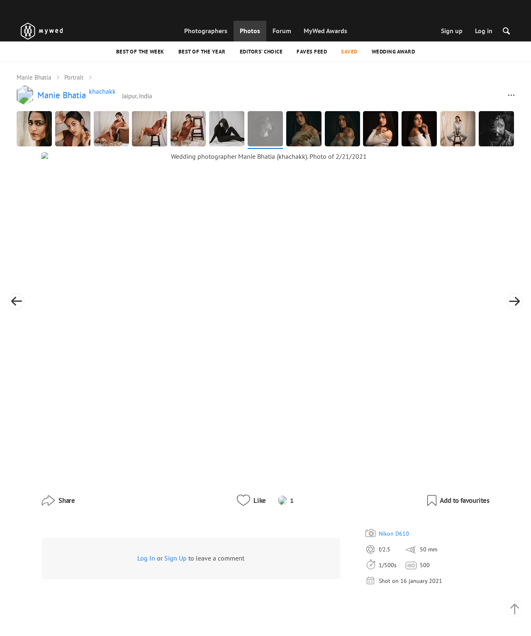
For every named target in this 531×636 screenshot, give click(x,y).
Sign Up (175, 475)
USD (376, 621)
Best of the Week (140, 51)
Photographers (205, 31)
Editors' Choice (261, 51)
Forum (282, 31)
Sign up (452, 31)
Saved (349, 51)
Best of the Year (202, 51)
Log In (146, 475)
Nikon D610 (356, 450)
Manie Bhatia (34, 77)
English (360, 602)
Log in (483, 31)
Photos (250, 31)
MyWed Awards (325, 31)
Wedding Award (393, 51)
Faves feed (312, 51)
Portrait (73, 77)
